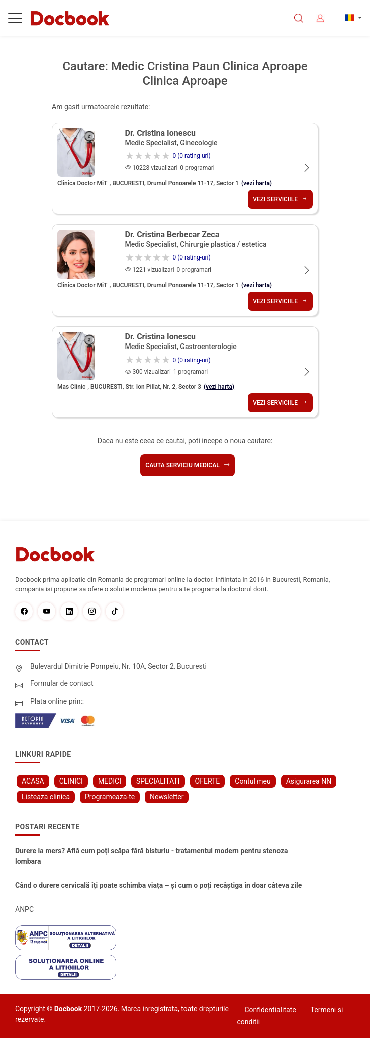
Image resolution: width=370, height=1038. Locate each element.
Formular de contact (62, 683)
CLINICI (71, 781)
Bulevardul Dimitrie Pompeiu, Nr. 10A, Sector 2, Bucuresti (118, 666)
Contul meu (252, 781)
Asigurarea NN (309, 781)
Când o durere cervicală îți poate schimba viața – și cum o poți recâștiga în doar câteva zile (158, 885)
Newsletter (166, 797)
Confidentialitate (270, 1010)
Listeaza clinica (46, 797)
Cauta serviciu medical (187, 465)
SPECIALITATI (158, 781)
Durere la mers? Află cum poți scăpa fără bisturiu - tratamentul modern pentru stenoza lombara (151, 856)
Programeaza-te (110, 797)
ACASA (33, 781)
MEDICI (109, 781)
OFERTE (207, 781)
